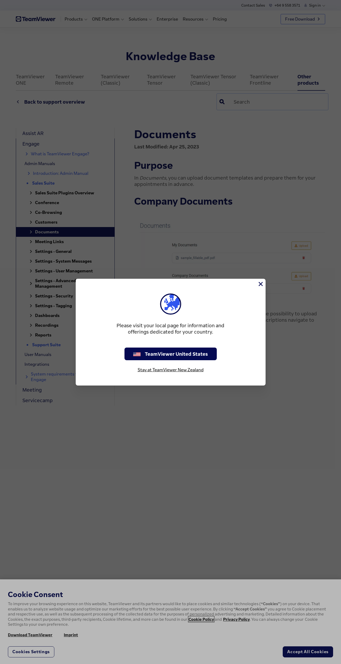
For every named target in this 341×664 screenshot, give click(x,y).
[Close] (260, 284)
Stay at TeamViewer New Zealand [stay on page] (171, 370)
